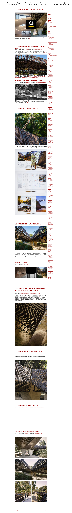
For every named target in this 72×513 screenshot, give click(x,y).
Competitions (50, 22)
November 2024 (50, 88)
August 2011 (50, 274)
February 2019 (50, 165)
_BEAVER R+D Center (51, 37)
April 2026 (49, 70)
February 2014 (50, 239)
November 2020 (50, 140)
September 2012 (50, 260)
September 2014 (50, 230)
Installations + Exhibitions (52, 26)
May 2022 (49, 118)
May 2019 (49, 162)
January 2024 (50, 96)
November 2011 (50, 271)
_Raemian (49, 45)
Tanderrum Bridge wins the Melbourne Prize (27, 223)
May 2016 (49, 206)
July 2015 (49, 218)
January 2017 (50, 196)
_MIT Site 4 (49, 43)
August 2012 (50, 261)
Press (45, 82)
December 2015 (50, 212)
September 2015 (50, 216)
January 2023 (50, 108)
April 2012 (49, 265)
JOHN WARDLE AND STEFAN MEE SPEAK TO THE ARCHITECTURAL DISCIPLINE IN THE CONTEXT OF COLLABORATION (30, 289)
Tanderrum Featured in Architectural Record (27, 108)
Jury (49, 27)
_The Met (49, 53)
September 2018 (50, 172)
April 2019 (49, 163)
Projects (49, 34)
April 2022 (49, 119)
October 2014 (50, 229)
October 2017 (50, 185)
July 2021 (49, 130)
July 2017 (49, 189)
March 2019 (50, 164)
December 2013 (50, 241)
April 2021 (49, 134)
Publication (50, 61)
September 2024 (50, 91)
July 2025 (49, 81)
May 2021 (49, 132)
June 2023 (49, 103)
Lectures (49, 28)
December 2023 (50, 97)
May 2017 (49, 191)
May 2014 (49, 235)
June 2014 (49, 234)
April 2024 (49, 93)
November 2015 (50, 213)
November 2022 (50, 110)
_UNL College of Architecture (52, 55)
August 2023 (50, 102)
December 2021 (50, 124)
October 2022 (50, 112)
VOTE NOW (16, 281)
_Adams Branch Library (51, 36)
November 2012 (50, 257)
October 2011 (50, 272)
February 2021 (50, 136)
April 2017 (49, 192)
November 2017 (50, 184)
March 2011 (50, 279)
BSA (48, 59)
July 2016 (49, 203)
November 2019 (50, 154)
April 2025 (49, 85)
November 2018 (50, 169)
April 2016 (49, 207)
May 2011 (49, 278)
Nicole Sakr (25, 11)
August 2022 (50, 114)
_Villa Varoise (50, 58)
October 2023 (50, 99)
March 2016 (50, 208)
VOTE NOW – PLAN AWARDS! (21, 263)
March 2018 (50, 179)
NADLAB (49, 31)
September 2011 (50, 273)
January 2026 (50, 74)
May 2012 (49, 263)
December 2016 (50, 197)
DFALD (16, 278)
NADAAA (14, 3)
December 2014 (50, 227)
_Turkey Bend (50, 54)
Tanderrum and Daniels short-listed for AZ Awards (29, 10)
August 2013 (50, 246)
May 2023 (49, 104)
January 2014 (50, 240)
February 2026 (50, 72)
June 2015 (49, 219)
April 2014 (49, 236)
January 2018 (50, 181)
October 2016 (50, 200)
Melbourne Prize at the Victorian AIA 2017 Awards (34, 251)
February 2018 (50, 180)
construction (42, 407)
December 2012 (50, 256)
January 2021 (50, 137)
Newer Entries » (45, 510)
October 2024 (50, 90)
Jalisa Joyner (28, 82)
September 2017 (50, 186)
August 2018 (50, 173)
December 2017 (50, 183)
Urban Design (50, 66)
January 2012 (50, 268)
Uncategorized (50, 65)
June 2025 (49, 82)
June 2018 (49, 175)
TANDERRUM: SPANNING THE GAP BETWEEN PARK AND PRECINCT (30, 351)
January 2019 (50, 167)
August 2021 (50, 129)
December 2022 (50, 109)
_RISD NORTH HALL (51, 48)
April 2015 (49, 222)
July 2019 (49, 159)
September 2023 (50, 101)
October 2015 (50, 214)
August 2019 (50, 158)
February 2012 (50, 267)
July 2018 (49, 174)
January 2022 (50, 123)
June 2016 (49, 205)
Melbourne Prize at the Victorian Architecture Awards (29, 77)
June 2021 (49, 131)
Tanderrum (37, 278)
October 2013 (50, 244)
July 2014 (49, 233)
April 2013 (49, 251)
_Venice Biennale (50, 56)
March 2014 (50, 238)
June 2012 (49, 262)
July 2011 (49, 276)
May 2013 (49, 250)
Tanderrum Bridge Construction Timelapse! (26, 406)
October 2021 (50, 126)
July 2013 (49, 247)
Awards (45, 11)
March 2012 (50, 266)
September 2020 (50, 142)
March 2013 (50, 252)
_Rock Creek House (51, 49)
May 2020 (49, 147)
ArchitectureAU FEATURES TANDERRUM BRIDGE (27, 432)
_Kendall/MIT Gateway (51, 39)
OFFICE (51, 3)
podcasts (49, 33)
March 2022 (50, 120)
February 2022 (50, 121)
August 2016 (50, 202)
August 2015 (50, 217)
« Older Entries (17, 510)
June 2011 (49, 277)
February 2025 (50, 86)
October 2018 (50, 170)
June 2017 (49, 190)
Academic (49, 20)
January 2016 (50, 211)
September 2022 (50, 113)
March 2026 (50, 71)
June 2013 (49, 249)
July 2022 (49, 115)
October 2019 (50, 156)
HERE (29, 38)
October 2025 (50, 77)
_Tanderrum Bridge (41, 11)
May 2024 (49, 92)
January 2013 (50, 255)
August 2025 (50, 80)
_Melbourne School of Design (24, 293)
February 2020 (50, 151)
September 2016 (50, 201)
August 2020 (50, 143)
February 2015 (50, 224)
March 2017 (50, 194)
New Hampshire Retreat (27, 278)
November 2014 (50, 228)
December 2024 (50, 87)
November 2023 (50, 98)
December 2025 (50, 75)
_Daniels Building (35, 11)
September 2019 (50, 157)
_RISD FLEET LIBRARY (51, 47)
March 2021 (50, 135)
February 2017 (50, 195)
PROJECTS (33, 3)
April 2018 (49, 178)
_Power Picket (50, 44)
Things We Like (37, 293)
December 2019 (50, 153)
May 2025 (49, 83)
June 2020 (49, 146)
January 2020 (50, 152)
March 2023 (50, 107)
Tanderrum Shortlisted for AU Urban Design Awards (29, 81)
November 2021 (50, 125)
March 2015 (50, 223)
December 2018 (50, 168)
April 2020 (49, 148)
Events (49, 25)
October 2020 (50, 141)
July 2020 (49, 145)
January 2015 (50, 225)
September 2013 (50, 245)
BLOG (64, 3)
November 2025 (50, 76)
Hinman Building (50, 60)
